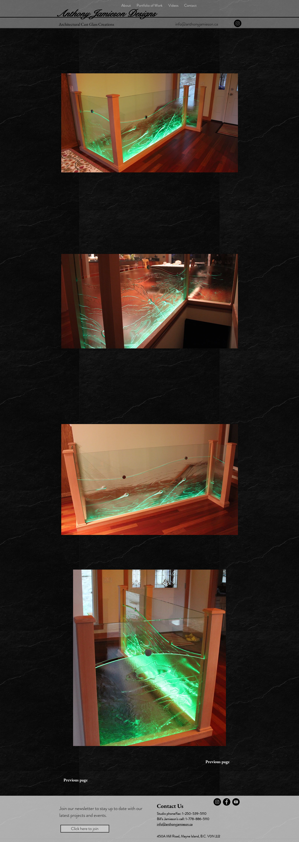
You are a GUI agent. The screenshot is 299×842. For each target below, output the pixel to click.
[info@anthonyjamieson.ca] (196, 24)
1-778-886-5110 (197, 818)
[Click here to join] (84, 828)
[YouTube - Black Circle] (236, 802)
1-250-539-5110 (194, 813)
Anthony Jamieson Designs (105, 13)
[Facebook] (226, 802)
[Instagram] (237, 23)
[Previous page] (217, 762)
